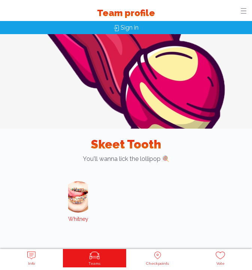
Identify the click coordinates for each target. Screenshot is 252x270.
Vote (220, 259)
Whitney (78, 219)
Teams (94, 259)
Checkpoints (157, 259)
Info (31, 259)
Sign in (126, 27)
